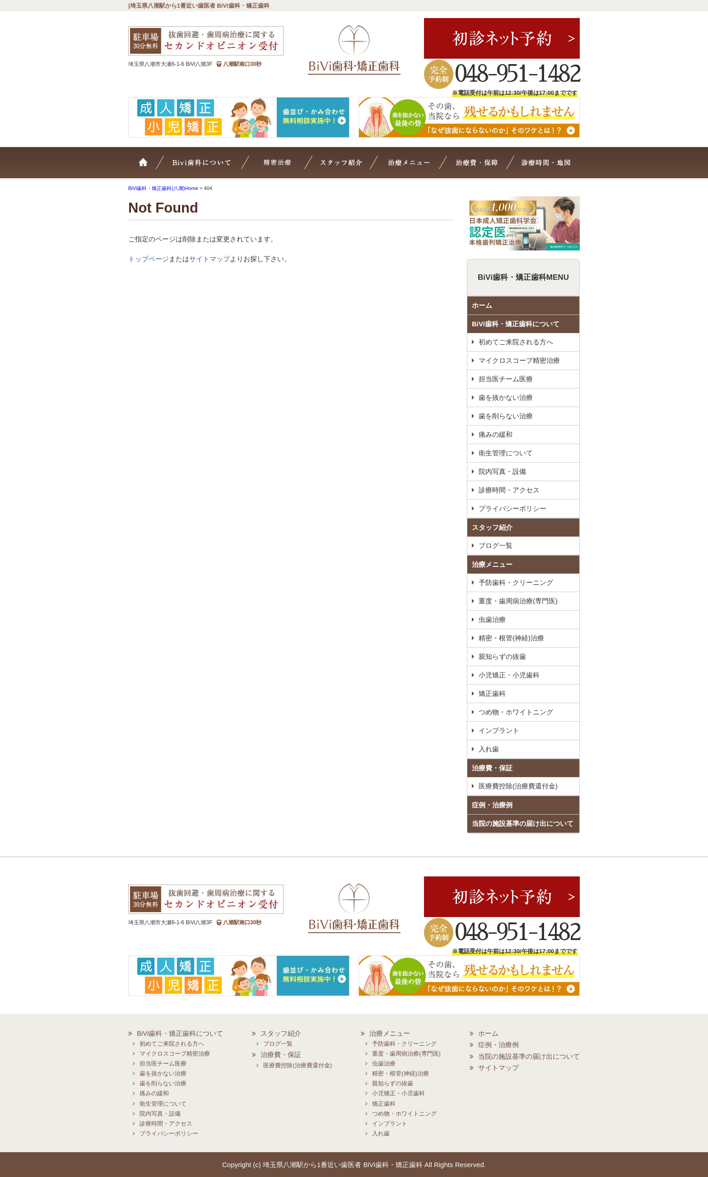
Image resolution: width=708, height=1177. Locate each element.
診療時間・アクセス (509, 490)
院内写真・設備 (502, 471)
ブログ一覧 (495, 545)
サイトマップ (209, 259)
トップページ (148, 259)
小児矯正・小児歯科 (509, 675)
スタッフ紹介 (352, 167)
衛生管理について (506, 453)
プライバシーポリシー (512, 508)
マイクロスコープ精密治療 (289, 167)
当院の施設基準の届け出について (522, 823)
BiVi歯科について (214, 167)
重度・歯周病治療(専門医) (518, 601)
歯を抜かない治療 (506, 397)
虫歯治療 (492, 619)
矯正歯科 (492, 693)
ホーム (148, 167)
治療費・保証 (478, 167)
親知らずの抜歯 (502, 656)
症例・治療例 (492, 805)
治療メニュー (416, 167)
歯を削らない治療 (506, 416)
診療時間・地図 (544, 167)
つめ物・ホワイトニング (516, 712)
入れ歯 (489, 749)
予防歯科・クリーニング (516, 582)
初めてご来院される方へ (516, 342)
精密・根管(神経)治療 (511, 638)
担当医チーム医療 (506, 379)
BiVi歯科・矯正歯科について (515, 324)
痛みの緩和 (495, 434)
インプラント (499, 730)
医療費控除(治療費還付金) (518, 786)
